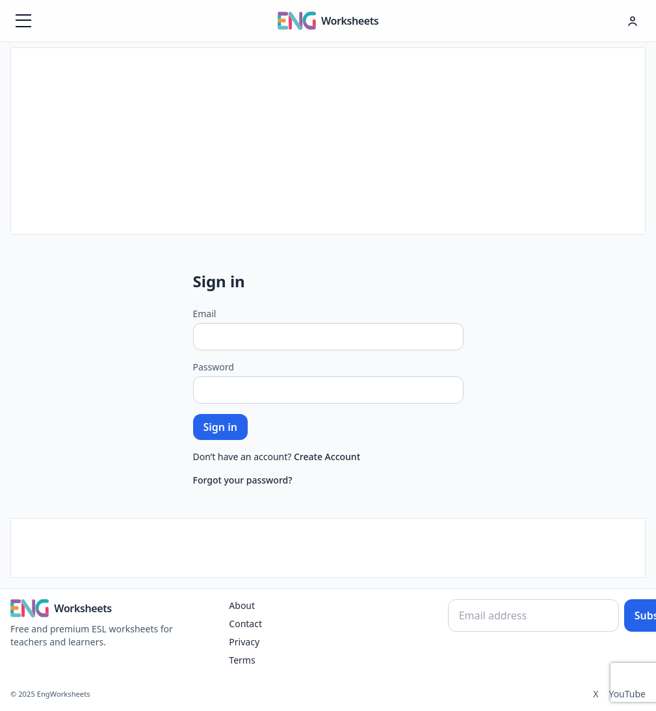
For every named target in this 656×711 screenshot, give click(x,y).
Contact (245, 623)
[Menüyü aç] (23, 20)
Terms (242, 660)
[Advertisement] (328, 139)
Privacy (244, 642)
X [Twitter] (595, 694)
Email (204, 313)
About (242, 605)
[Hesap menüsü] (633, 21)
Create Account (327, 456)
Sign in (220, 427)
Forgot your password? (243, 480)
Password (213, 367)
